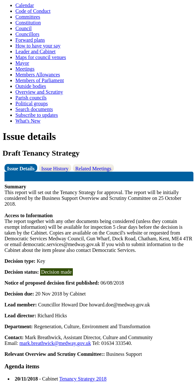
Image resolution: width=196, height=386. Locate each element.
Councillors (27, 34)
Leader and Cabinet (35, 51)
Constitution (28, 22)
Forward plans (30, 40)
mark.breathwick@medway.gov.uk (55, 343)
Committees (27, 17)
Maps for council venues (40, 57)
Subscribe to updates (36, 115)
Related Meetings (93, 168)
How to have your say (37, 45)
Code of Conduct (32, 11)
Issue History (55, 168)
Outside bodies (30, 86)
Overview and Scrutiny (39, 92)
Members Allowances (37, 74)
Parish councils (31, 97)
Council (23, 28)
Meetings (25, 69)
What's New (27, 121)
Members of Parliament (39, 80)
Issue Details (21, 168)
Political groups (31, 103)
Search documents (34, 109)
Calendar (24, 5)
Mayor (22, 63)
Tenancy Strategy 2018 (83, 379)
